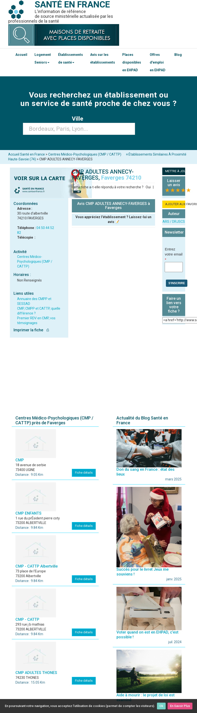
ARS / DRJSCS (174, 221)
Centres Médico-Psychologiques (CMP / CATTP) (34, 261)
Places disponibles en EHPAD (131, 62)
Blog (178, 55)
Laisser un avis (173, 182)
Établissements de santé (70, 58)
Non (76, 192)
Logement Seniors (42, 58)
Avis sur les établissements (102, 58)
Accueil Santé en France (26, 154)
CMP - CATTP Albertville (36, 566)
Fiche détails (84, 472)
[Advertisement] (98, 373)
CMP (19, 460)
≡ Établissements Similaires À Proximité (156, 154)
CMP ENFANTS (28, 513)
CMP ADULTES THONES (36, 672)
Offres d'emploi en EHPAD (157, 62)
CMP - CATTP (27, 619)
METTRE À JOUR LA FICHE (175, 171)
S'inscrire (176, 283)
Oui (148, 187)
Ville (79, 118)
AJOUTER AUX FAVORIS (175, 204)
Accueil (21, 55)
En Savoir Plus (180, 706)
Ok (161, 706)
